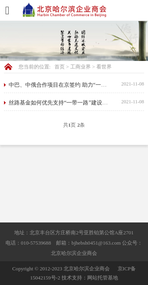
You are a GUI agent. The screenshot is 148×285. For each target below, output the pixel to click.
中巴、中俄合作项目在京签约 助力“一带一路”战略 (70, 85)
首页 (59, 67)
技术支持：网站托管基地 (90, 278)
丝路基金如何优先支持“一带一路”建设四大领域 (66, 102)
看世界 (104, 67)
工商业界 (80, 67)
